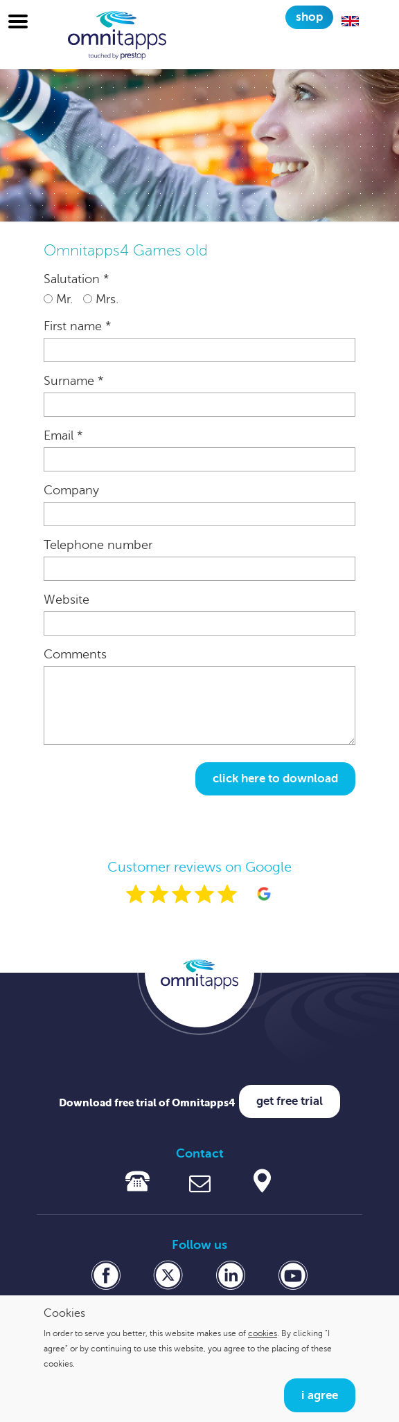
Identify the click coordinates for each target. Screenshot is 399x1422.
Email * (63, 435)
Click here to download (275, 778)
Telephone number (98, 545)
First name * (77, 326)
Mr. (58, 299)
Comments (75, 654)
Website (66, 599)
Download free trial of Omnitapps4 (147, 1102)
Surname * (73, 381)
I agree (319, 1395)
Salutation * (76, 279)
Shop (309, 17)
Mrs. (100, 299)
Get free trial (289, 1101)
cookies (262, 1333)
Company (71, 490)
